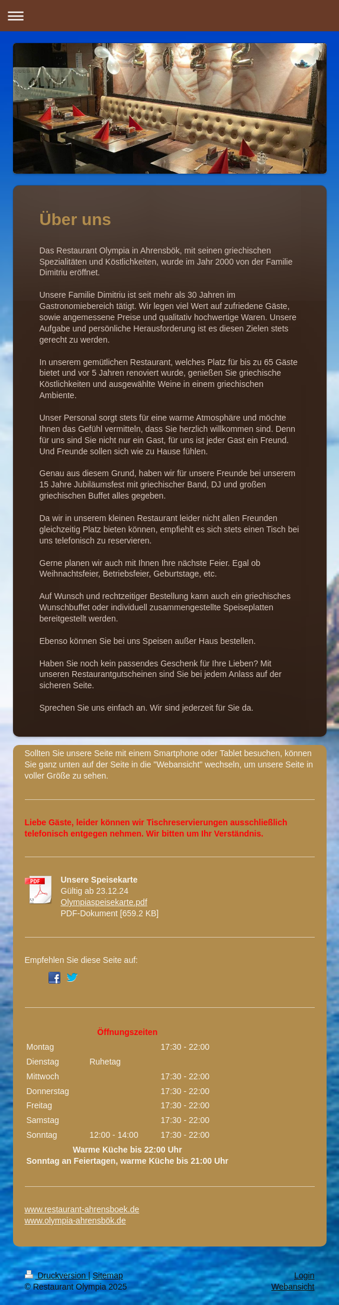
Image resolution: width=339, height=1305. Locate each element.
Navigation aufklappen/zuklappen (169, 15)
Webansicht (293, 1286)
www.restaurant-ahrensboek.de (82, 1209)
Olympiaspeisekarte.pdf (104, 902)
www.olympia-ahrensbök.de (75, 1220)
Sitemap (108, 1275)
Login (304, 1275)
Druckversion (56, 1275)
